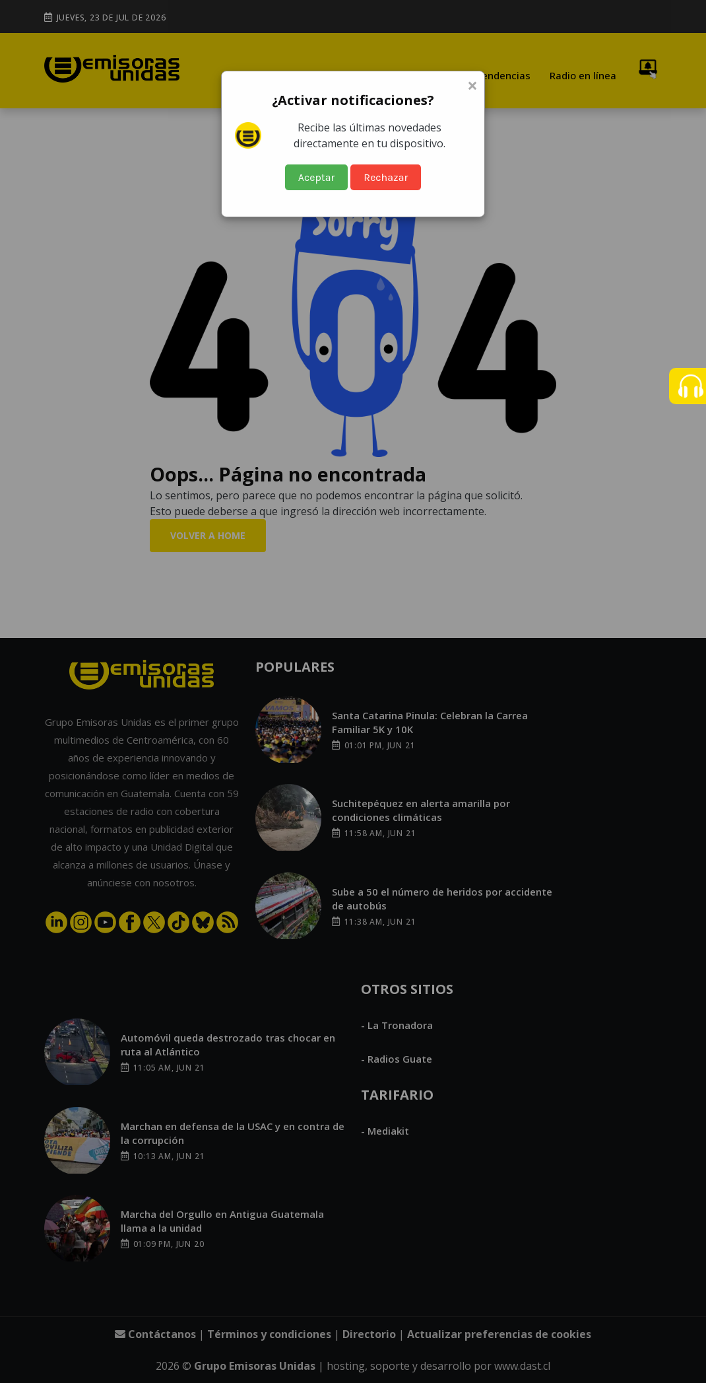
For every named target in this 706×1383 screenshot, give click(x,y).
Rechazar (386, 177)
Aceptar (316, 177)
